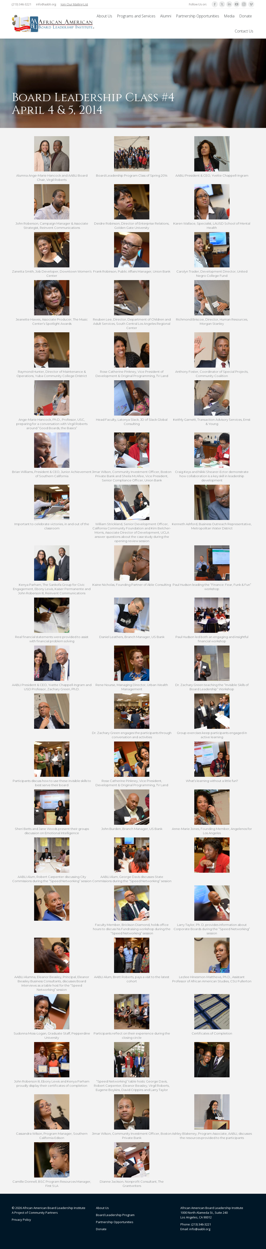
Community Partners (43, 1212)
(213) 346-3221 (21, 4)
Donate (101, 1229)
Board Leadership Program (115, 1215)
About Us (102, 1208)
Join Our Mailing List (74, 4)
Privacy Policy (21, 1219)
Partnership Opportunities (114, 1222)
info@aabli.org (46, 4)
